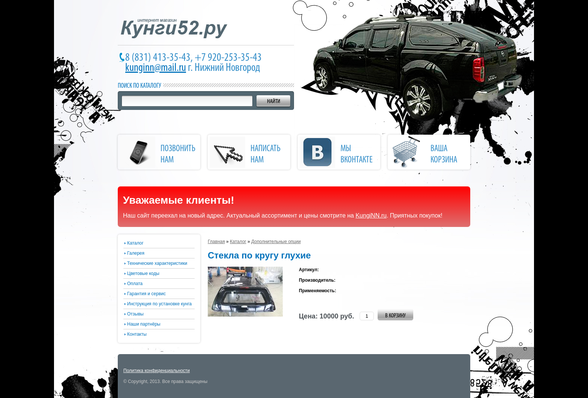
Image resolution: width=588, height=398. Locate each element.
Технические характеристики (157, 263)
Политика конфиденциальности (156, 370)
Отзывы (135, 314)
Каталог (135, 243)
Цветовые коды (143, 273)
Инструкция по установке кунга (159, 303)
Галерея (135, 253)
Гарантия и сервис (146, 293)
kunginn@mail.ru (155, 68)
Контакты (137, 334)
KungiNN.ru (371, 215)
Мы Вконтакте (356, 154)
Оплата (134, 283)
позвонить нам (177, 154)
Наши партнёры (143, 324)
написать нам (265, 154)
